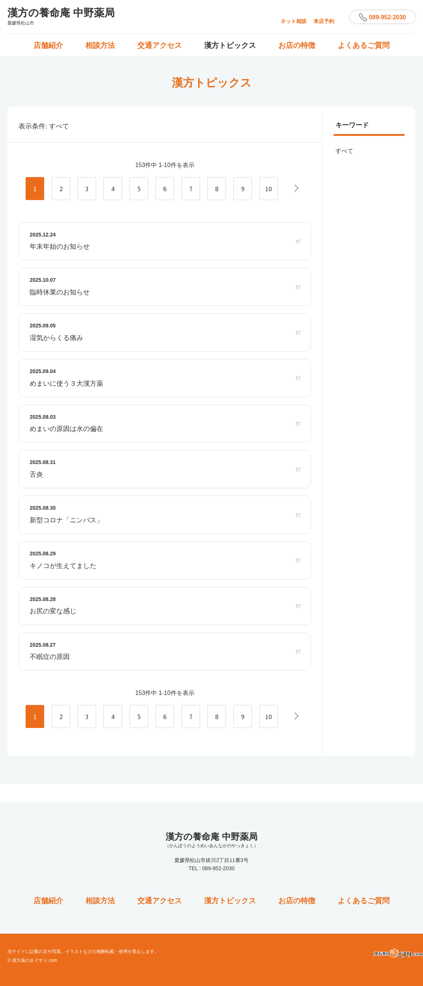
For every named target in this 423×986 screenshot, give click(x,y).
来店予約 (324, 21)
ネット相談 (293, 21)
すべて (344, 151)
